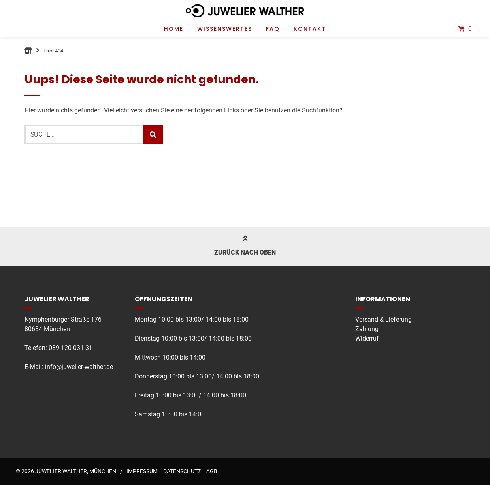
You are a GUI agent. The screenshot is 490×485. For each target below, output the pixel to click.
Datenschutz (182, 471)
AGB (211, 471)
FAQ (273, 29)
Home (173, 29)
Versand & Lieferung (383, 319)
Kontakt (310, 29)
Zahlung (367, 329)
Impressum (142, 471)
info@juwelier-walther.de (79, 367)
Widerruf (367, 338)
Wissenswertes (224, 29)
